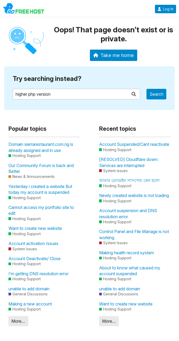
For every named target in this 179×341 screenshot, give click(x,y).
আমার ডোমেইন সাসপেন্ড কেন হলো (129, 180)
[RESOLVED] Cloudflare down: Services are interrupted (128, 162)
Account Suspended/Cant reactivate (134, 144)
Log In (165, 9)
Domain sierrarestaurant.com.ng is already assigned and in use (40, 147)
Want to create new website (35, 228)
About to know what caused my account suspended (129, 270)
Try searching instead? (47, 78)
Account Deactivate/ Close (34, 258)
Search (156, 94)
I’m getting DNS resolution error (38, 273)
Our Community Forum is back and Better (41, 168)
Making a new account (30, 304)
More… (18, 321)
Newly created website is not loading (134, 195)
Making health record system (126, 252)
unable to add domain (28, 288)
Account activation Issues (33, 243)
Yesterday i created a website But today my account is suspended (40, 189)
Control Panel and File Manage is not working (134, 234)
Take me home (113, 55)
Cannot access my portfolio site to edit (41, 210)
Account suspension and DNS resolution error (128, 213)
